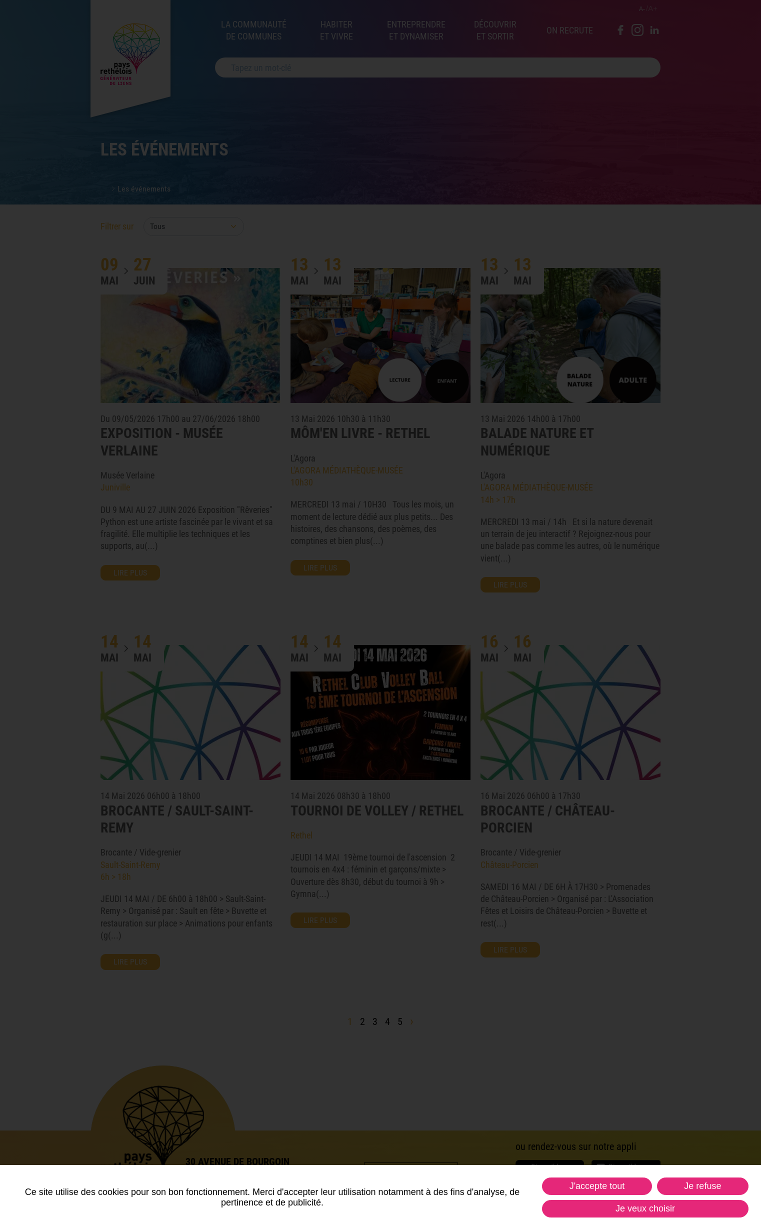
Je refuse (702, 1186)
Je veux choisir (645, 1209)
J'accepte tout (597, 1186)
